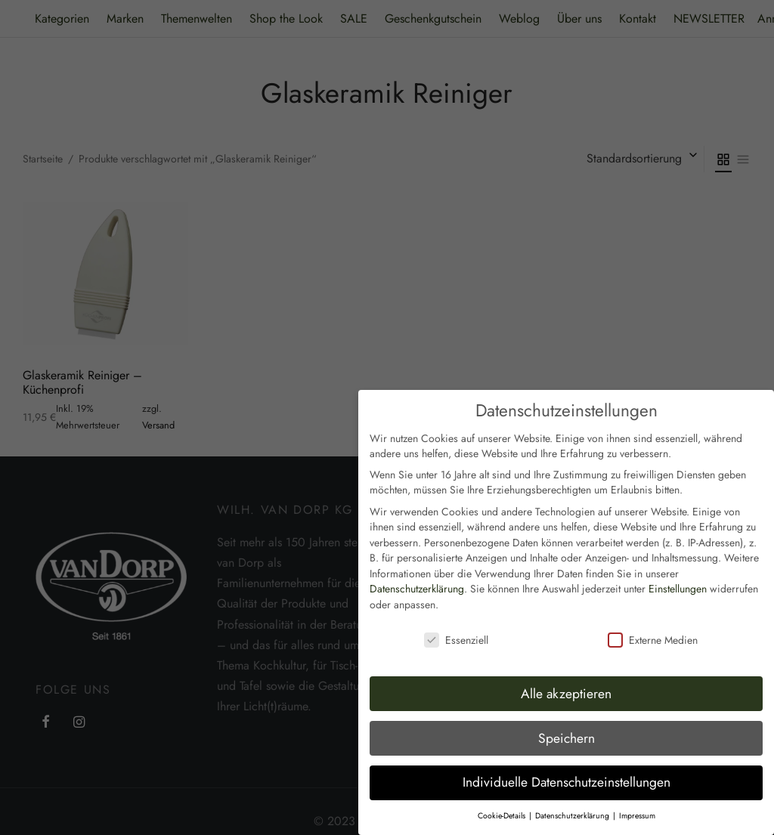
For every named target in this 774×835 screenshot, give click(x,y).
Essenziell (456, 613)
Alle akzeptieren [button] (566, 667)
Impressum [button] (637, 789)
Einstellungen (678, 563)
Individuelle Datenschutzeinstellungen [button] (566, 756)
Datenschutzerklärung (417, 563)
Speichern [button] (566, 712)
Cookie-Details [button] (503, 789)
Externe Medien (653, 613)
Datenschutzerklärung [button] (573, 789)
